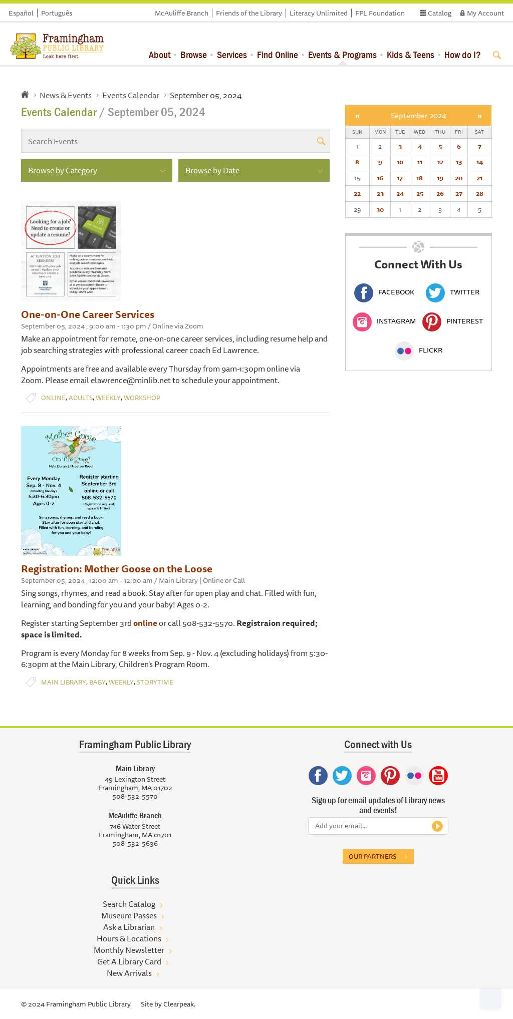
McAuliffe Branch (181, 13)
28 (479, 193)
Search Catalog (129, 903)
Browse (193, 54)
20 (458, 178)
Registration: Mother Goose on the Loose (116, 568)
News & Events (66, 95)
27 (458, 193)
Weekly (108, 398)
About (159, 54)
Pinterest (452, 320)
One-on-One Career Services (87, 314)
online (145, 622)
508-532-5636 (135, 843)
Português (56, 13)
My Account (485, 13)
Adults (81, 398)
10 (400, 162)
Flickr (418, 350)
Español (21, 13)
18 (419, 178)
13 (459, 162)
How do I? (462, 54)
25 (419, 193)
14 (479, 162)
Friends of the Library (249, 13)
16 (380, 178)
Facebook (384, 291)
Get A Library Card (129, 961)
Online (53, 398)
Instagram (384, 320)
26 (440, 193)
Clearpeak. (179, 1003)
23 (380, 193)
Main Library (63, 682)
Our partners (372, 856)
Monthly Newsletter (129, 949)
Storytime (155, 682)
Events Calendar (130, 95)
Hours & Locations (129, 938)
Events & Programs (342, 54)
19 (440, 178)
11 (419, 162)
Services (232, 54)
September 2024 (418, 115)
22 (357, 193)
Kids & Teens (410, 54)
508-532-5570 (135, 796)
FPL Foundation (380, 13)
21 (479, 178)
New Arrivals (129, 972)
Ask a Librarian (129, 926)
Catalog (439, 13)
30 (380, 209)
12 (440, 162)
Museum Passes (129, 915)
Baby (97, 682)
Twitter (452, 291)
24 (400, 193)
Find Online (277, 54)
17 (400, 178)
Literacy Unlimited (319, 13)
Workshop (142, 398)
